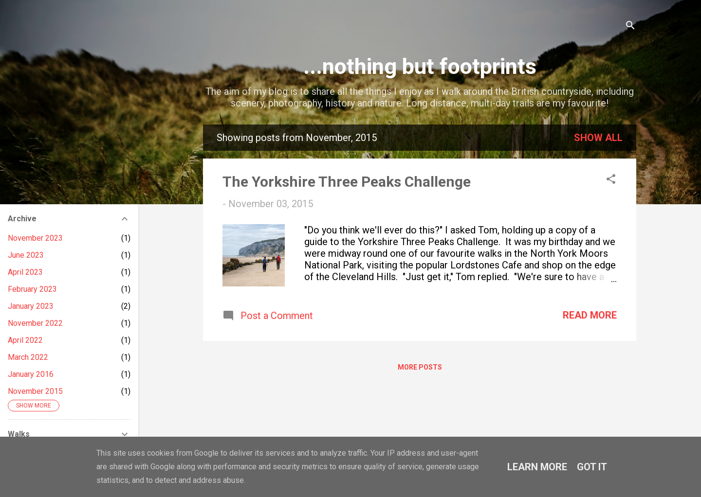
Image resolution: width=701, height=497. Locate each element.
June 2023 (26, 255)
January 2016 (31, 374)
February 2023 (32, 289)
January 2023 (31, 306)
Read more (590, 315)
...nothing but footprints (419, 66)
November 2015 (35, 391)
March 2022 (28, 357)
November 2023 (35, 238)
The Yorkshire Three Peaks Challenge (346, 181)
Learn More (537, 467)
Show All (598, 137)
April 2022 (25, 340)
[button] (611, 180)
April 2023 (25, 272)
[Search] (630, 26)
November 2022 (35, 323)
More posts (420, 367)
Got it (592, 467)
